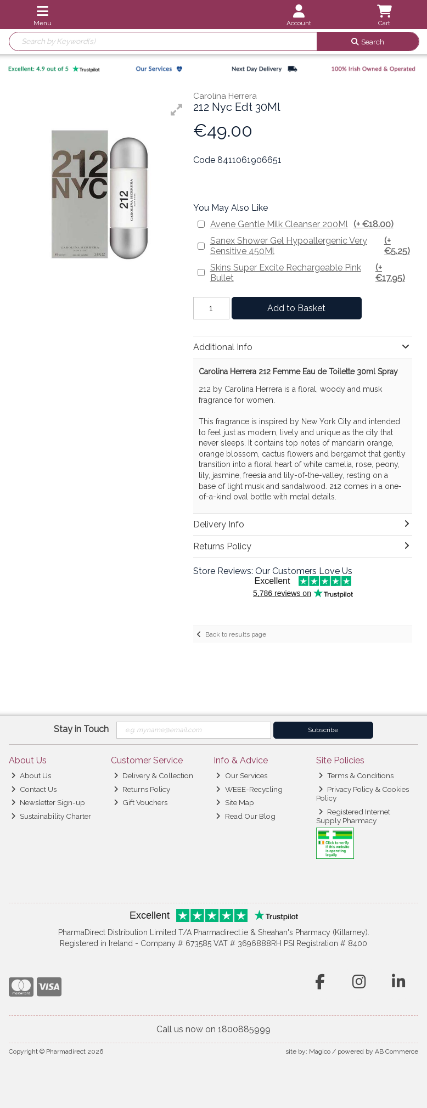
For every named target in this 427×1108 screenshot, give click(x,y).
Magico (319, 1051)
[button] (177, 110)
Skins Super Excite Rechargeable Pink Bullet (310, 272)
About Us (31, 775)
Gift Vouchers (140, 802)
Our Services (241, 775)
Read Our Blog (245, 816)
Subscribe (323, 730)
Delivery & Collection (153, 775)
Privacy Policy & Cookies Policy (362, 793)
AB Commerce (396, 1051)
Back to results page (235, 634)
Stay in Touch (81, 729)
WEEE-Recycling (249, 789)
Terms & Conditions (356, 775)
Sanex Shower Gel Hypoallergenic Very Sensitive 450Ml (310, 245)
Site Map (235, 802)
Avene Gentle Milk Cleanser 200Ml (302, 224)
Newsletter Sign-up (48, 802)
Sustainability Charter (51, 816)
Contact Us (34, 789)
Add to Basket (296, 308)
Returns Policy (142, 789)
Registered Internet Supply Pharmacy (353, 816)
